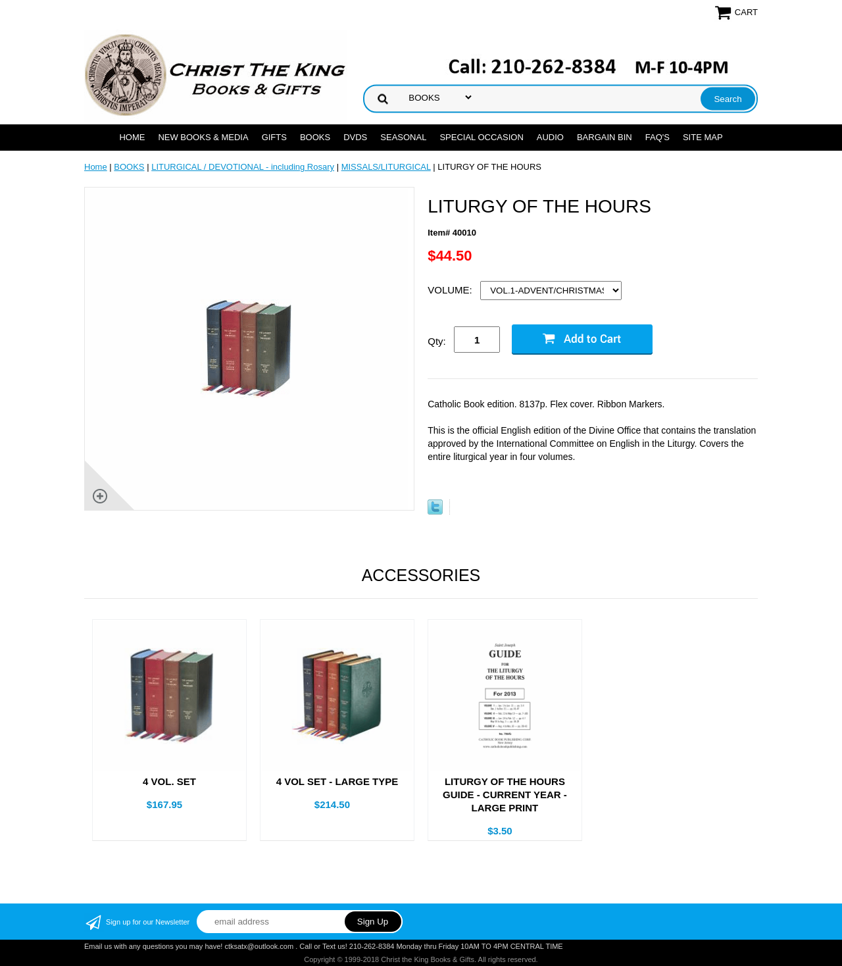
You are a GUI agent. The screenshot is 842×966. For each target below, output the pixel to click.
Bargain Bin (604, 137)
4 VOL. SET (169, 781)
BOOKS (315, 137)
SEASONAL (403, 137)
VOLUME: (451, 289)
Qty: (437, 341)
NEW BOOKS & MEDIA (203, 137)
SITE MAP (703, 137)
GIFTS (274, 137)
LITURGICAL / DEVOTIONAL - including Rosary (242, 167)
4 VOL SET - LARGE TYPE (337, 781)
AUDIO (550, 137)
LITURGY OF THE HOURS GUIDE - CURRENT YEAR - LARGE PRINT (505, 794)
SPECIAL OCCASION (481, 137)
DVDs (355, 137)
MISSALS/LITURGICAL (386, 167)
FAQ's (657, 137)
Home (132, 137)
